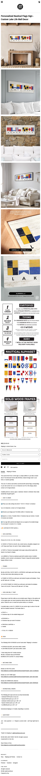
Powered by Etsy (5, 773)
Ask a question (14, 467)
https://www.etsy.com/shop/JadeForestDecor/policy (13, 745)
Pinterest (3, 763)
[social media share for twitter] (5, 467)
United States (10, 446)
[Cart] (39, 2)
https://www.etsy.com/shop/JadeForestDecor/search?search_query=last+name (19, 677)
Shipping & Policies (11, 471)
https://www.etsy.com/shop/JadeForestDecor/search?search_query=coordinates (20, 671)
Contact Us (19, 757)
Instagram (15, 763)
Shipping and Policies (10, 757)
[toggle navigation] (2, 2)
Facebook (9, 763)
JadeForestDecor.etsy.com (18, 733)
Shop (2, 757)
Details (3, 471)
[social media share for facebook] (2, 467)
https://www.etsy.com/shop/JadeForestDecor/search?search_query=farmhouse (19, 683)
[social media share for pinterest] (8, 467)
